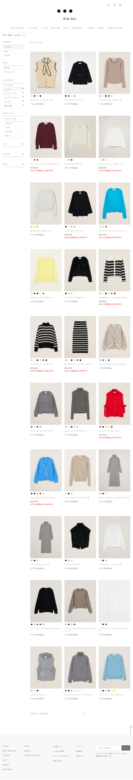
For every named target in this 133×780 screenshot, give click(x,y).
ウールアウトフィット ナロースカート (78, 364)
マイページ (80, 746)
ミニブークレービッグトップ (74, 231)
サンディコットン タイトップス (41, 100)
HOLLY (8, 135)
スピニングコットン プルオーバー (111, 164)
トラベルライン (10, 72)
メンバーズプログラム (61, 756)
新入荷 (6, 68)
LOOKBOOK (77, 28)
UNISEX (7, 55)
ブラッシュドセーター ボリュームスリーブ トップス (79, 629)
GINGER (8, 131)
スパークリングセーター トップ (41, 431)
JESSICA (8, 123)
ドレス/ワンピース (11, 97)
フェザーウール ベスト (38, 694)
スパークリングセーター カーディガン (112, 364)
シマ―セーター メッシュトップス (111, 564)
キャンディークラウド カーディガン (43, 497)
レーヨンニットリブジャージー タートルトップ (114, 629)
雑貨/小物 (8, 105)
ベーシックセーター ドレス (40, 564)
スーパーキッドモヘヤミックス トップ (112, 231)
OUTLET (91, 28)
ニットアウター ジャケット (74, 100)
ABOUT (101, 28)
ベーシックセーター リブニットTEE (76, 497)
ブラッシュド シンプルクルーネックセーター (45, 629)
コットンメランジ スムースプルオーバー (44, 164)
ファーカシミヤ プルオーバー (74, 297)
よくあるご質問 (58, 751)
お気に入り (80, 756)
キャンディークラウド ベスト (109, 431)
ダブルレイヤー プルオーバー (40, 231)
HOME (6, 746)
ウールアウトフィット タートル (41, 364)
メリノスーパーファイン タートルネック (78, 694)
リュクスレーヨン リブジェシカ (110, 100)
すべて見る (8, 85)
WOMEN (34, 28)
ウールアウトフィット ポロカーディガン (113, 297)
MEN (46, 28)
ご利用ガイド (57, 746)
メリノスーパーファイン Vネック (110, 694)
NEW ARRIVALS (17, 28)
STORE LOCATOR (115, 28)
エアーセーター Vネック (73, 164)
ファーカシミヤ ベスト (72, 564)
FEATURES (55, 28)
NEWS (65, 28)
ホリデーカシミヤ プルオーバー (41, 297)
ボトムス (7, 101)
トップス (7, 89)
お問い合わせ (57, 760)
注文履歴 (79, 751)
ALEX (7, 127)
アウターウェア (10, 93)
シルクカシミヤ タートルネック (75, 431)
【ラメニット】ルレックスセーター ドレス (114, 497)
